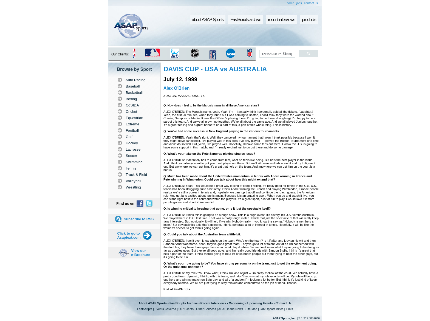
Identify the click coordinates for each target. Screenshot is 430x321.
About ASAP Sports (152, 303)
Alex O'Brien (176, 88)
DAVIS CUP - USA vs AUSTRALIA (215, 69)
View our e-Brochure (140, 253)
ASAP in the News (230, 309)
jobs (299, 3)
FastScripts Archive (183, 303)
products (309, 19)
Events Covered (165, 309)
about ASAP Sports (208, 19)
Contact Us (284, 303)
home (290, 3)
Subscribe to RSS (139, 219)
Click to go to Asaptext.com (128, 235)
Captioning (236, 303)
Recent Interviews (213, 303)
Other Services (206, 309)
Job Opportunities (271, 309)
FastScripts (144, 309)
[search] (277, 53)
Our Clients (186, 309)
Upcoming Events (260, 303)
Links (289, 309)
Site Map (251, 309)
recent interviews (281, 19)
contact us (311, 3)
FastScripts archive (245, 19)
